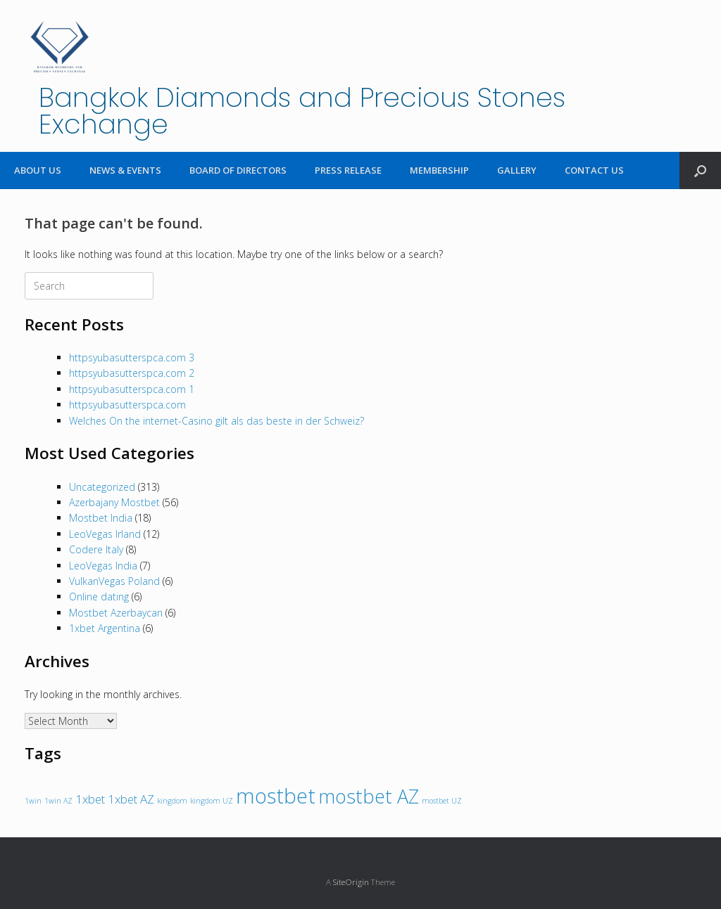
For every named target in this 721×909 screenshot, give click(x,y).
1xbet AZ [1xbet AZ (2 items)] (131, 799)
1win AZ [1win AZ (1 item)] (58, 801)
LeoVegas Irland (105, 534)
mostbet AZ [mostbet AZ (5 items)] (368, 796)
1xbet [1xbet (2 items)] (90, 799)
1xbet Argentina (104, 628)
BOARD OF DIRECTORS (238, 170)
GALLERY (517, 170)
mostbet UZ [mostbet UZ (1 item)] (442, 801)
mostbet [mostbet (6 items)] (275, 796)
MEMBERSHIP (439, 170)
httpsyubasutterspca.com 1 (131, 389)
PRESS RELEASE (348, 170)
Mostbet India (100, 517)
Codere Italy (96, 549)
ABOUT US (37, 170)
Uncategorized (102, 487)
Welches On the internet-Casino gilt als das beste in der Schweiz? (216, 420)
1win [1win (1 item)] (33, 801)
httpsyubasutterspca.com (127, 404)
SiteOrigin (351, 882)
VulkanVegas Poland (114, 581)
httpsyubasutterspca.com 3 (131, 357)
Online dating (99, 596)
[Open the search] (700, 170)
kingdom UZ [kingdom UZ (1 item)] (211, 801)
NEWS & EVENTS (125, 170)
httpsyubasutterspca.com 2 (131, 373)
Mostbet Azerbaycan (116, 612)
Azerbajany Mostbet (114, 502)
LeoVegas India (103, 565)
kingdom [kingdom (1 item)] (172, 801)
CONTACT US (594, 170)
